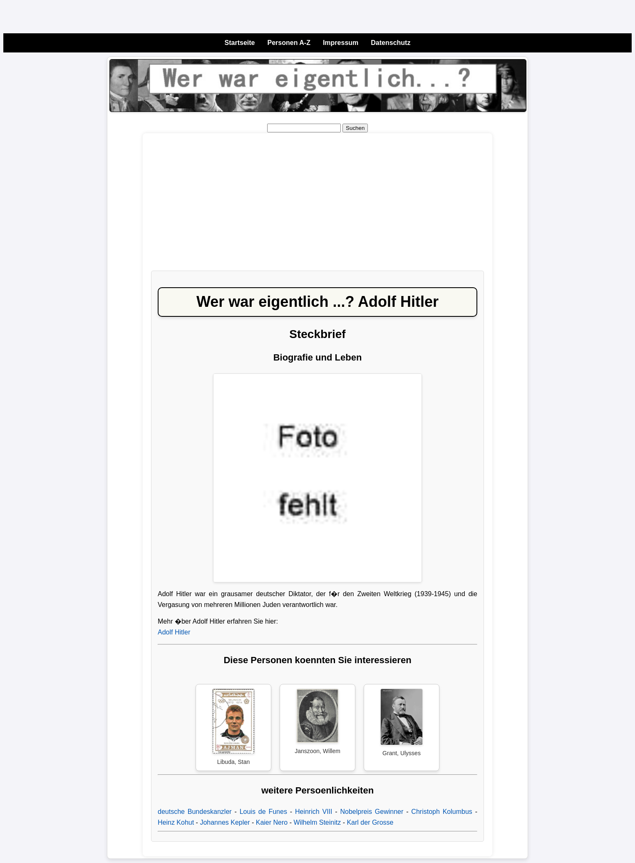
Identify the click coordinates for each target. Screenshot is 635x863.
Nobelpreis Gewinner (372, 811)
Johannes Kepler (225, 822)
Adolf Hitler (174, 632)
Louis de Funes (263, 811)
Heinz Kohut (176, 822)
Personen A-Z (289, 42)
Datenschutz (390, 42)
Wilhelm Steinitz (317, 822)
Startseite (240, 42)
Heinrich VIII (313, 811)
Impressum (340, 42)
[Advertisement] (317, 206)
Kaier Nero (272, 822)
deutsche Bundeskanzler (195, 811)
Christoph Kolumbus (441, 811)
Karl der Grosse (370, 822)
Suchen (355, 128)
